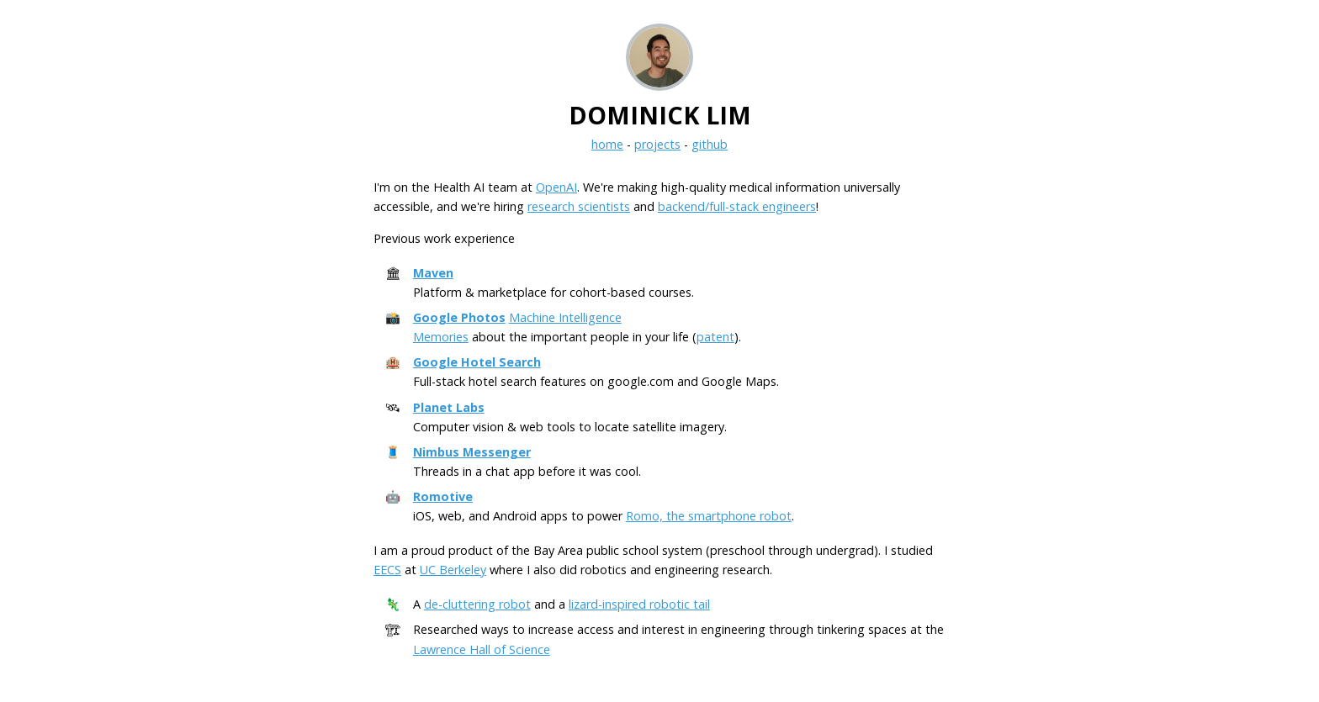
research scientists (578, 206)
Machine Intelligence (565, 317)
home (607, 144)
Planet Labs (449, 407)
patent (715, 337)
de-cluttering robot (477, 604)
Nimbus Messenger (472, 452)
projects (657, 144)
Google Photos (459, 317)
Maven (433, 273)
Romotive (443, 496)
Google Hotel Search (477, 362)
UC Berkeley (453, 570)
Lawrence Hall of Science (481, 649)
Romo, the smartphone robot (709, 516)
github (709, 144)
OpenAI (556, 187)
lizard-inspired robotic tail (639, 604)
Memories (441, 337)
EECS (387, 570)
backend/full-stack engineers (737, 206)
